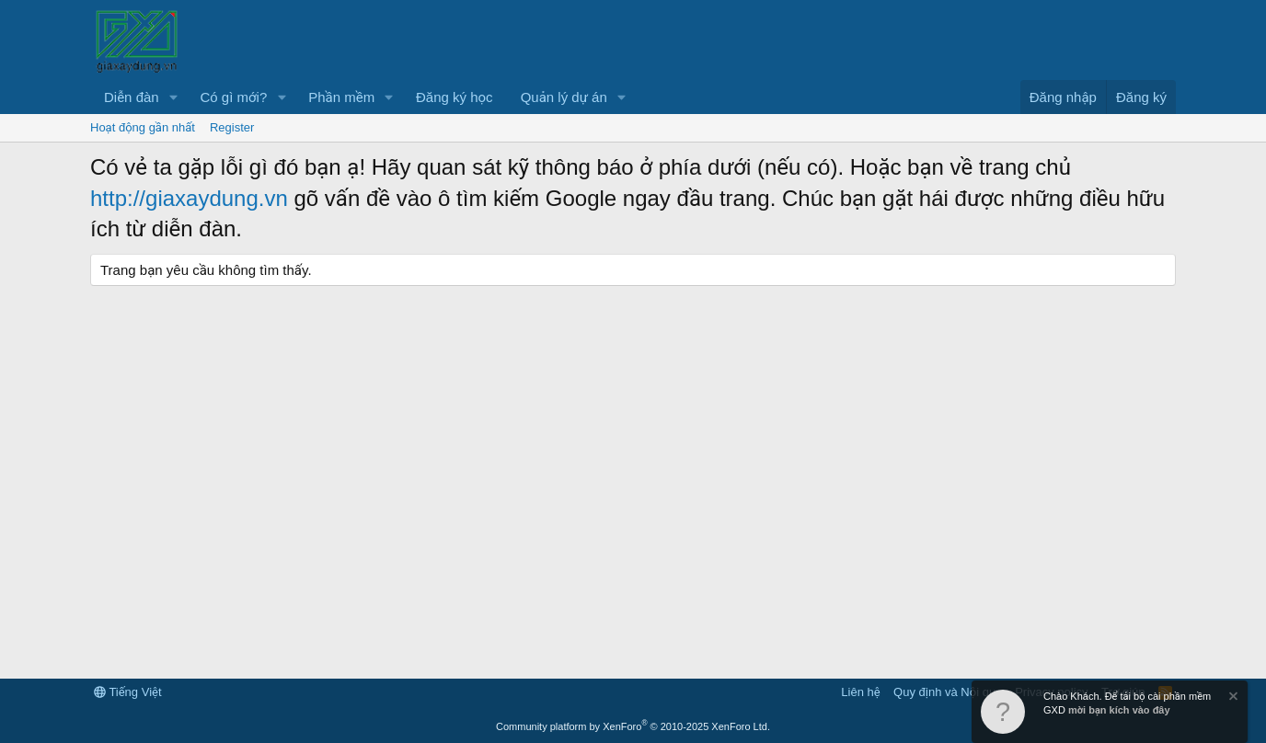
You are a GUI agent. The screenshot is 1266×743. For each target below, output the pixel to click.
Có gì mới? (234, 97)
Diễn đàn (131, 97)
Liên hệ (860, 692)
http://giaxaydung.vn (189, 198)
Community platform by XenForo (633, 726)
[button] (174, 97)
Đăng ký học (454, 97)
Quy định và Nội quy (947, 692)
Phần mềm (341, 97)
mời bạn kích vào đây (1119, 709)
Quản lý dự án (564, 97)
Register (232, 127)
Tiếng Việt (128, 692)
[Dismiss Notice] (1232, 698)
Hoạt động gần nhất (142, 127)
